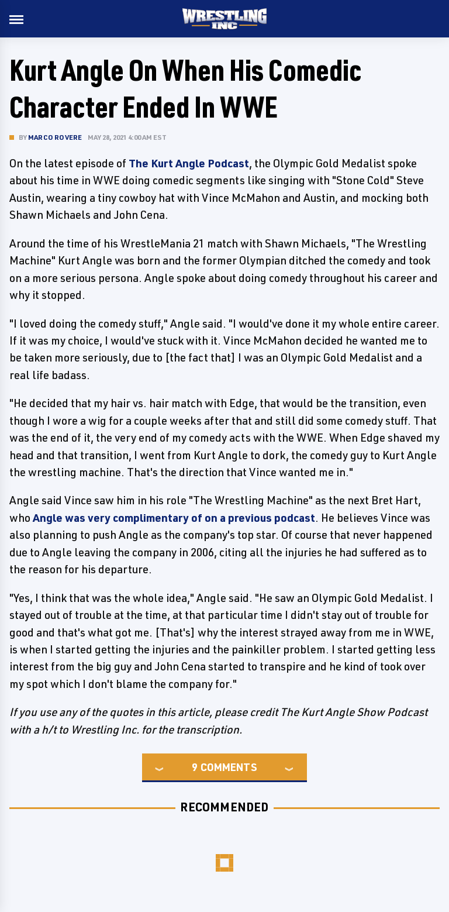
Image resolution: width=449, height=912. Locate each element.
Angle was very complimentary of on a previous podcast (174, 518)
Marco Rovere (55, 137)
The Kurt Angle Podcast (189, 163)
